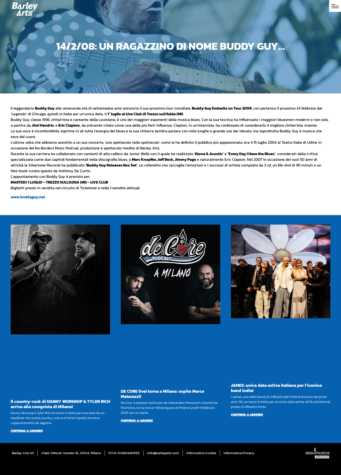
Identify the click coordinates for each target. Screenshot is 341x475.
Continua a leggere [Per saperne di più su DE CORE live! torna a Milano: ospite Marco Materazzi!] (137, 420)
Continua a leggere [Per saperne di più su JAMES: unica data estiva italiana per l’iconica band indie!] (247, 414)
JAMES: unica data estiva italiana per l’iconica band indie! (276, 388)
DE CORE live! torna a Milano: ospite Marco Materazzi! (162, 394)
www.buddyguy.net (28, 197)
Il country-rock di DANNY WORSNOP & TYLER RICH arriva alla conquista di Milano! (60, 404)
